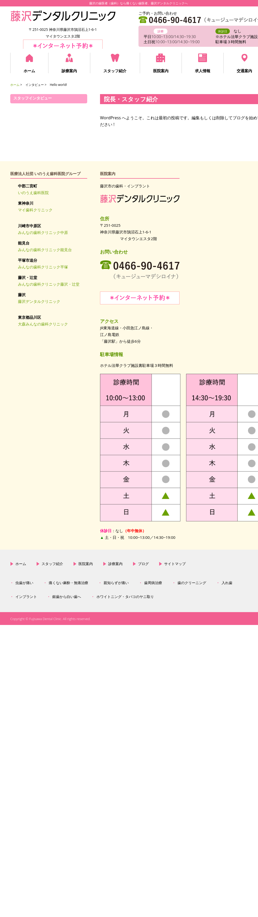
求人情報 (202, 70)
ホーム (29, 70)
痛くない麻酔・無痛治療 (68, 469)
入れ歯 (227, 469)
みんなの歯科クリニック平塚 (43, 266)
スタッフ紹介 (114, 70)
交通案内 (244, 70)
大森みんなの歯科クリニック (43, 323)
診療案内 (69, 70)
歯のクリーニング (191, 469)
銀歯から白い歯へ (66, 483)
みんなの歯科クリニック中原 (43, 232)
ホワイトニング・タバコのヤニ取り (125, 483)
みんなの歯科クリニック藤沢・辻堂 (49, 284)
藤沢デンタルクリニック (39, 301)
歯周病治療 (153, 469)
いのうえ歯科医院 (33, 192)
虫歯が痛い (24, 469)
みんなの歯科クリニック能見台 (45, 249)
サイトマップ (175, 450)
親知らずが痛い (116, 469)
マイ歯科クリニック (35, 209)
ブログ (143, 450)
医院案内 (160, 70)
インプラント (26, 483)
